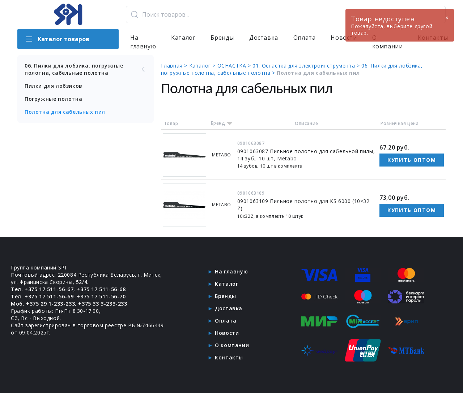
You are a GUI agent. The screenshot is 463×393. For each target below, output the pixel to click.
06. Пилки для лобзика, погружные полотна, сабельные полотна (85, 69)
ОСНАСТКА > (235, 65)
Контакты (229, 357)
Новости (227, 332)
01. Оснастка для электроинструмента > (306, 65)
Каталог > (203, 65)
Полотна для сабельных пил (65, 111)
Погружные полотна (53, 98)
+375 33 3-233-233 (102, 303)
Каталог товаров (57, 39)
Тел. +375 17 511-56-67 (42, 289)
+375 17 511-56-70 (101, 296)
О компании (232, 345)
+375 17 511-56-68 (101, 289)
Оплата (304, 38)
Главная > (175, 65)
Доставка (263, 38)
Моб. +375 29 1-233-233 (43, 303)
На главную (143, 42)
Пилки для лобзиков (53, 85)
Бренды (222, 38)
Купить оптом (411, 159)
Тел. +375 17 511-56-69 (42, 296)
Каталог (183, 38)
